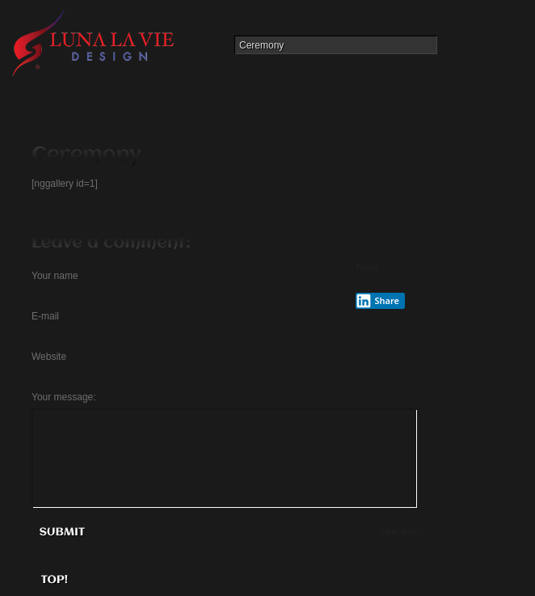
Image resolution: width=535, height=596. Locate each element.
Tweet (366, 268)
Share (377, 301)
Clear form (398, 531)
